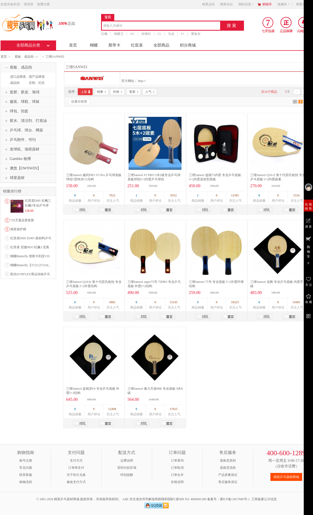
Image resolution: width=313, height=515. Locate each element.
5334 (296, 195)
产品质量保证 (227, 475)
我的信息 (246, 4)
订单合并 (177, 475)
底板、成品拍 (26, 56)
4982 (112, 302)
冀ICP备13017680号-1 (235, 499)
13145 (174, 302)
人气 (150, 92)
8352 (173, 195)
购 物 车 (308, 250)
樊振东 (195, 34)
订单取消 (177, 468)
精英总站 (208, 4)
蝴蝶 (94, 45)
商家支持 (304, 4)
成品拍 (15, 83)
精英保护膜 (18, 229)
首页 (73, 45)
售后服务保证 (227, 482)
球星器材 (14, 178)
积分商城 (188, 45)
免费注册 (43, 4)
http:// (142, 81)
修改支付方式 (76, 482)
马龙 (171, 34)
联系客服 (25, 475)
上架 (86, 92)
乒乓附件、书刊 (19, 140)
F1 (182, 34)
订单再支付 (76, 468)
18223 (235, 302)
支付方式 (76, 460)
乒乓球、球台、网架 (23, 130)
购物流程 (25, 482)
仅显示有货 (79, 101)
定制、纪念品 (36, 85)
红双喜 (137, 45)
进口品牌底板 (17, 79)
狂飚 (104, 34)
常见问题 (25, 468)
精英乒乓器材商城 (286, 477)
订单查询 (177, 460)
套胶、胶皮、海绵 (21, 92)
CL (159, 34)
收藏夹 (284, 4)
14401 (296, 302)
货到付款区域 (126, 468)
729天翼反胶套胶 (22, 220)
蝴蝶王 (119, 34)
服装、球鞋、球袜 (21, 102)
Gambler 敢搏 (17, 159)
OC (132, 34)
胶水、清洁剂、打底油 (25, 121)
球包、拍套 (15, 111)
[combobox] (161, 26)
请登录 (28, 4)
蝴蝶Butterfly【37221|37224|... (30, 265)
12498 (112, 409)
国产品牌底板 (36, 79)
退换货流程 (228, 468)
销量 (102, 92)
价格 (118, 92)
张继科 (146, 34)
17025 (174, 409)
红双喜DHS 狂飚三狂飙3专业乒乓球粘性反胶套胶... (38, 205)
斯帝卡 (114, 45)
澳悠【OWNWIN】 (22, 168)
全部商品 (161, 45)
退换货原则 (228, 460)
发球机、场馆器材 (21, 149)
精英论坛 (226, 4)
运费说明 (126, 460)
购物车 (267, 4)
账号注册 (25, 460)
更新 (134, 92)
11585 (235, 195)
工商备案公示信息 (264, 499)
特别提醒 (126, 475)
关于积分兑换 (76, 475)
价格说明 (177, 482)
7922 (112, 195)
